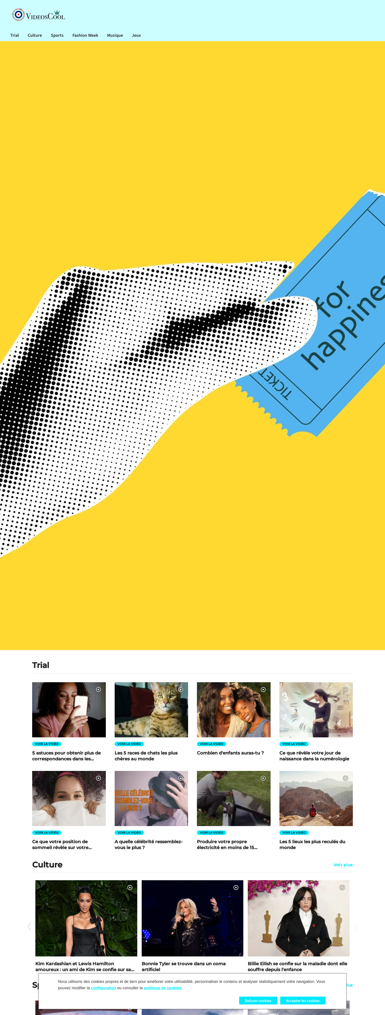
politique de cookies (163, 988)
